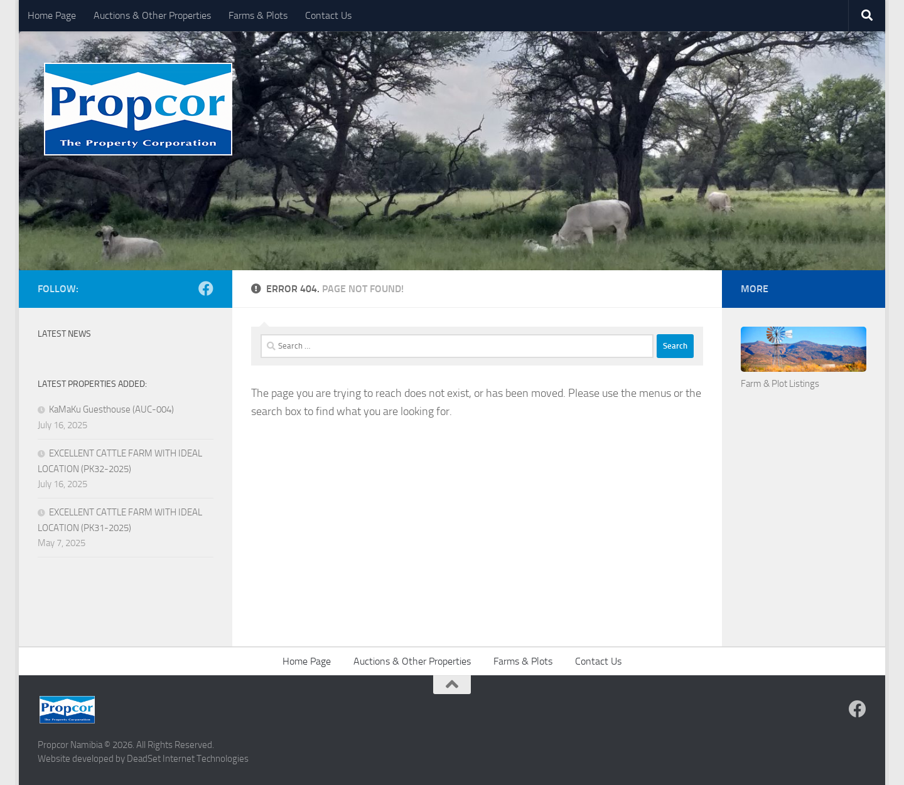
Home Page (52, 15)
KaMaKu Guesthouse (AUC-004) (111, 409)
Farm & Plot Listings (780, 383)
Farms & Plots (258, 15)
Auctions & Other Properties (152, 15)
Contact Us (328, 15)
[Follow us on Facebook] (205, 288)
